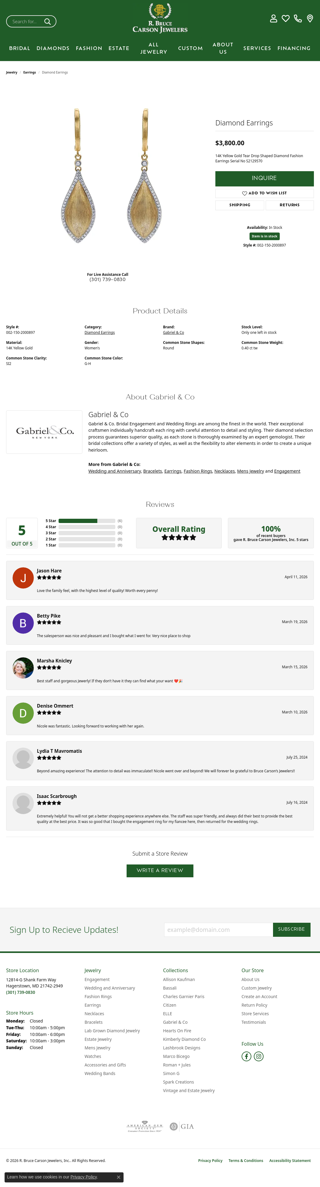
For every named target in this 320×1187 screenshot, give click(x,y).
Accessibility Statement (290, 1160)
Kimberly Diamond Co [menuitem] (184, 1039)
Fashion (89, 48)
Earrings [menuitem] (92, 1005)
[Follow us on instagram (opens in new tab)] (259, 1056)
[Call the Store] (20, 992)
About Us (223, 49)
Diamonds (53, 48)
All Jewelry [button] (153, 49)
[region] (107, 175)
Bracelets (152, 471)
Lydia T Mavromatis (59, 751)
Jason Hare (49, 571)
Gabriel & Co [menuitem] (175, 1022)
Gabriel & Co (173, 332)
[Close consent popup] (118, 1177)
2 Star (51, 539)
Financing (294, 48)
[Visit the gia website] (182, 1126)
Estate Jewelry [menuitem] (98, 1039)
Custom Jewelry (257, 988)
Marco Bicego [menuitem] (176, 1056)
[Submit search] (48, 21)
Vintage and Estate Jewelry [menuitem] (189, 1090)
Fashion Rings (198, 471)
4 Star (51, 526)
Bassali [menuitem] (170, 988)
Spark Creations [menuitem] (178, 1082)
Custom (190, 48)
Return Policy (254, 1005)
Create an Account (259, 996)
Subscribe (291, 929)
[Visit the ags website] (145, 1126)
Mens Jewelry (250, 471)
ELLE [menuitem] (167, 1013)
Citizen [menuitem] (169, 1005)
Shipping (239, 205)
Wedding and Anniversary (114, 471)
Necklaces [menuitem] (94, 1013)
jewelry (11, 72)
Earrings (29, 72)
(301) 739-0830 (108, 280)
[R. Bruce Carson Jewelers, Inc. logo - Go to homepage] (160, 18)
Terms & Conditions (245, 1160)
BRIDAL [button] (20, 48)
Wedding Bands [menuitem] (99, 1073)
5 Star (51, 520)
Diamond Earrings (99, 332)
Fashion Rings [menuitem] (98, 996)
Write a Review (160, 870)
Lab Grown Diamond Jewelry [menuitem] (112, 1031)
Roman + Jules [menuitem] (177, 1065)
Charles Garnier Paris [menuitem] (184, 996)
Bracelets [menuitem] (93, 1022)
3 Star (51, 533)
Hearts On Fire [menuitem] (177, 1031)
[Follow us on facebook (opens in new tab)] (246, 1056)
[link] (298, 18)
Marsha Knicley (54, 661)
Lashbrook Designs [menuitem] (181, 1048)
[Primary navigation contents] (160, 49)
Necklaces (224, 471)
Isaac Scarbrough (57, 796)
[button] (273, 18)
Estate (119, 48)
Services (257, 48)
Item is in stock (265, 236)
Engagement (287, 471)
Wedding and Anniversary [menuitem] (109, 988)
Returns (290, 205)
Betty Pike (48, 616)
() (120, 520)
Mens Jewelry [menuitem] (97, 1048)
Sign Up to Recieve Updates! (63, 930)
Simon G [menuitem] (171, 1073)
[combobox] (24, 21)
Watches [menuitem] (92, 1056)
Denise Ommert (55, 706)
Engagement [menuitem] (97, 979)
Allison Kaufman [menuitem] (179, 979)
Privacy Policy (210, 1160)
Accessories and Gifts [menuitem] (105, 1065)
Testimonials (254, 1022)
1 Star (51, 545)
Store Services (255, 1013)
